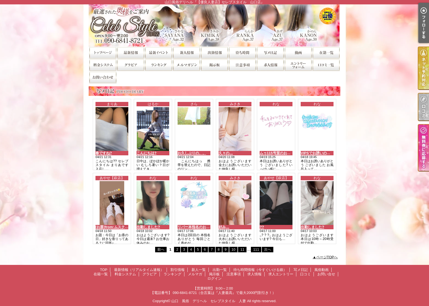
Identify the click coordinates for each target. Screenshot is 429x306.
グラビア (130, 65)
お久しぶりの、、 (192, 153)
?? (262, 227)
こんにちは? (146, 153)
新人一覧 (186, 52)
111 (256, 249)
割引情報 (158, 52)
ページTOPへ (327, 257)
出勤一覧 (214, 52)
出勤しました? (148, 227)
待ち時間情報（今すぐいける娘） (242, 52)
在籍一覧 (326, 52)
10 (233, 249)
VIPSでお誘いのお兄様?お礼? (325, 153)
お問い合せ (102, 77)
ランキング (158, 65)
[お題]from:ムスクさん (113, 227)
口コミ (326, 65)
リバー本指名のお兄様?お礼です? (205, 227)
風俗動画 (298, 52)
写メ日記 (270, 52)
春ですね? (103, 153)
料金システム (102, 65)
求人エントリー (298, 65)
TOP (102, 52)
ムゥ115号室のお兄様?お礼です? (286, 153)
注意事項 (242, 65)
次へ (267, 249)
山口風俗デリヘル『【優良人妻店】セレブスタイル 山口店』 (214, 25)
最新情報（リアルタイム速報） (130, 52)
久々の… (226, 153)
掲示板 (214, 65)
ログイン (214, 278)
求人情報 (270, 65)
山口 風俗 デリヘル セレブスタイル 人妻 (208, 301)
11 (242, 249)
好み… (224, 227)
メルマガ (186, 65)
